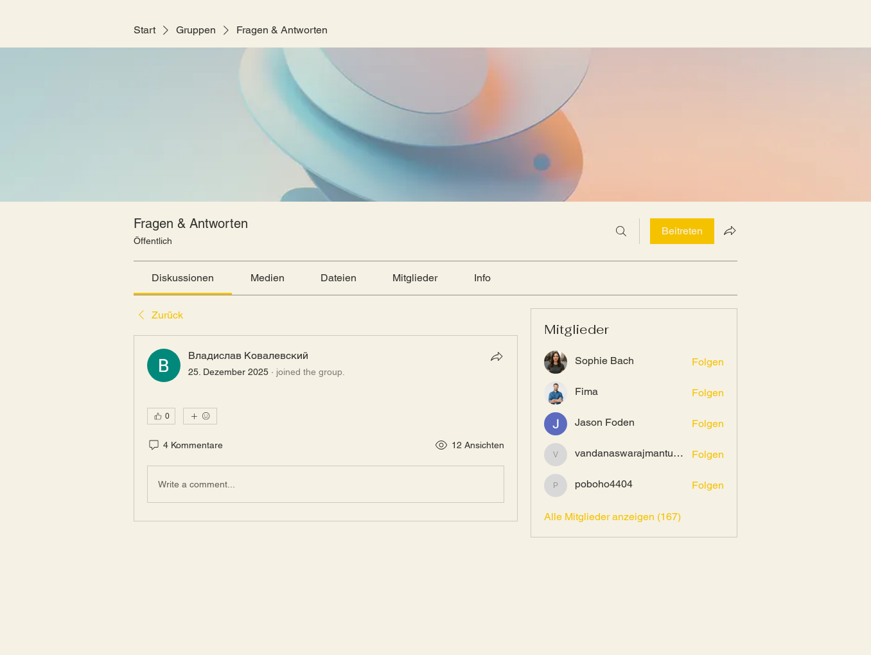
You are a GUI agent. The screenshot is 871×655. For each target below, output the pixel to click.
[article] (326, 428)
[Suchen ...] (621, 231)
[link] (183, 278)
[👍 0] (161, 416)
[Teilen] (496, 356)
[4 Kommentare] (185, 445)
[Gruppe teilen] (729, 230)
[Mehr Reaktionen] (200, 416)
